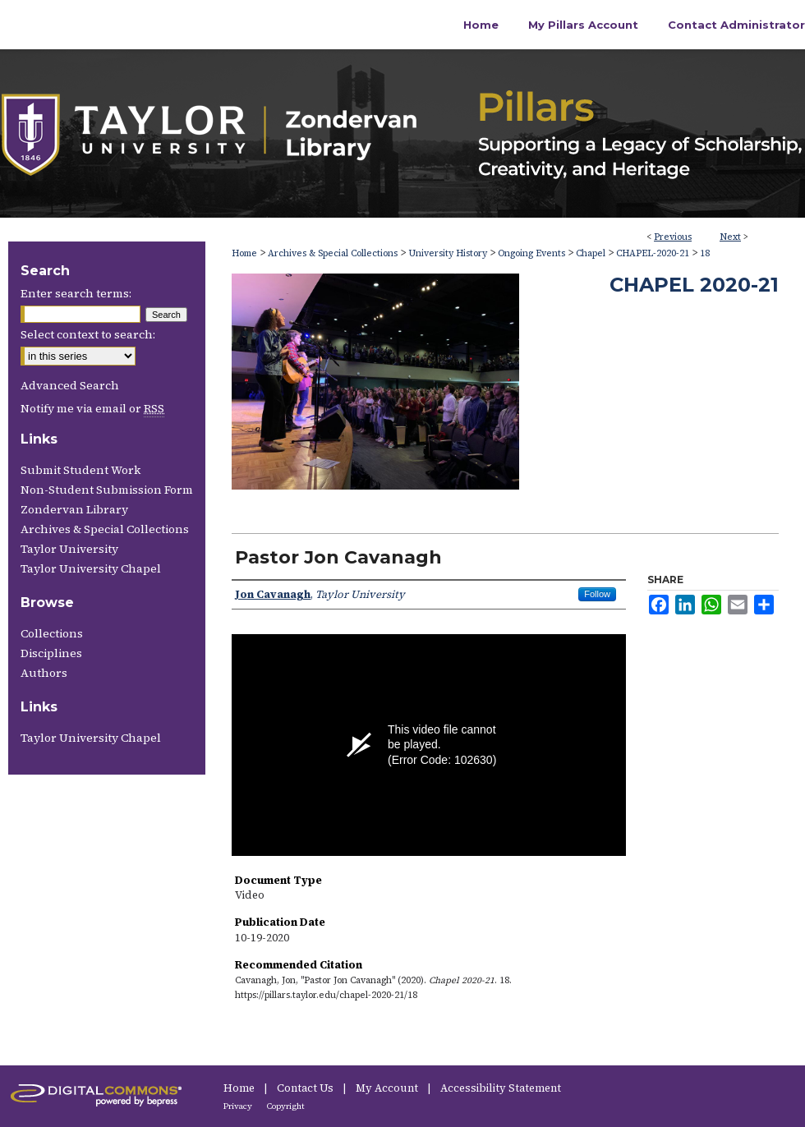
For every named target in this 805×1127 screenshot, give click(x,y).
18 (705, 253)
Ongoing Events (531, 253)
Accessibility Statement (500, 1088)
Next (730, 237)
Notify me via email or (92, 408)
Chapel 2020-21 (694, 285)
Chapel (590, 253)
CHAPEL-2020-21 (652, 253)
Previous (673, 237)
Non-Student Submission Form (107, 489)
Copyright (286, 1106)
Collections (52, 633)
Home (244, 253)
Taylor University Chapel (91, 568)
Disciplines (51, 653)
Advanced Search (70, 385)
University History (447, 253)
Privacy (238, 1106)
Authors (44, 673)
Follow (597, 594)
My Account (388, 1088)
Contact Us (306, 1088)
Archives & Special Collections (333, 253)
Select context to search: (88, 334)
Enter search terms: (76, 293)
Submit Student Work (80, 470)
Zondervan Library (74, 509)
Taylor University (69, 548)
